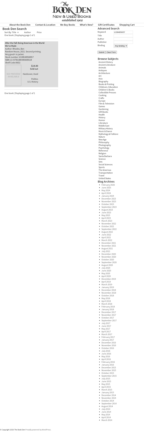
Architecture (104, 73)
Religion (102, 153)
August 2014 (107, 406)
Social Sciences (106, 164)
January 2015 (107, 392)
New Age (102, 139)
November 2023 (108, 201)
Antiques (103, 70)
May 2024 (105, 190)
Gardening (103, 109)
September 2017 (109, 320)
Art (100, 76)
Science (102, 159)
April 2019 (106, 281)
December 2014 (108, 395)
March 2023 (106, 221)
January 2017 (107, 340)
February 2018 (108, 306)
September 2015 (109, 376)
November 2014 (108, 398)
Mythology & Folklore (108, 134)
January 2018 (107, 309)
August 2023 (107, 209)
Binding (101, 45)
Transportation (106, 172)
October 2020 (107, 259)
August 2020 (107, 265)
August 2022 (107, 232)
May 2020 (105, 273)
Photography (105, 145)
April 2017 (106, 331)
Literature (103, 123)
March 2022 (106, 240)
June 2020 (106, 270)
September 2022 (109, 229)
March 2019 (106, 284)
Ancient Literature (107, 65)
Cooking (102, 95)
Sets (100, 161)
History (102, 117)
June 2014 (106, 412)
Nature (102, 137)
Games (102, 106)
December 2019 (108, 279)
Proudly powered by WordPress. (38, 430)
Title (15, 32)
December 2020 (108, 254)
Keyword (102, 32)
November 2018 (108, 292)
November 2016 (108, 345)
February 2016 (108, 362)
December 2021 (108, 243)
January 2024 (107, 196)
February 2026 (108, 185)
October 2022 (107, 226)
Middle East (104, 125)
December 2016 (108, 342)
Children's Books (106, 89)
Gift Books (103, 112)
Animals (102, 67)
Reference (103, 150)
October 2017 (107, 317)
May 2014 (105, 414)
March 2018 (106, 304)
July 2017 (105, 323)
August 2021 (107, 248)
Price (39, 32)
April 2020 (106, 276)
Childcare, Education (108, 87)
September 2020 (109, 262)
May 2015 (105, 384)
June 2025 (106, 187)
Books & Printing (106, 84)
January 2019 (107, 287)
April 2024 (106, 193)
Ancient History (106, 62)
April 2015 (106, 387)
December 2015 (108, 367)
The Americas (105, 170)
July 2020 (105, 268)
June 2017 (106, 326)
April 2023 (106, 218)
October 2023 (107, 204)
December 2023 (108, 198)
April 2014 (106, 417)
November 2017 (108, 315)
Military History (106, 128)
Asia (100, 78)
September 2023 (109, 207)
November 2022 (108, 223)
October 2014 (107, 400)
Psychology (104, 148)
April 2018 (106, 301)
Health (102, 114)
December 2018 (108, 290)
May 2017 (105, 328)
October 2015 (107, 373)
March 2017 (106, 334)
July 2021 (105, 251)
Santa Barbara (105, 156)
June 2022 (106, 234)
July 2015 (105, 378)
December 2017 (108, 312)
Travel (101, 175)
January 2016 (107, 364)
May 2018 (105, 298)
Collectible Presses (107, 92)
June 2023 (106, 212)
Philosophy (104, 142)
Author (27, 32)
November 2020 (108, 256)
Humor (102, 120)
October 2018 (107, 295)
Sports (102, 167)
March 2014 (106, 420)
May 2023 (105, 215)
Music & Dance (105, 131)
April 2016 (106, 359)
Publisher (102, 42)
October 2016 (107, 348)
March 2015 (106, 389)
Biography (103, 81)
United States (105, 178)
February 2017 (108, 337)
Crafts (101, 98)
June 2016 (106, 353)
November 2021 (108, 245)
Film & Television (106, 103)
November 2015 (108, 370)
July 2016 (105, 351)
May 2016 (105, 356)
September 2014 (109, 403)
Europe (102, 101)
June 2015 (106, 381)
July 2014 (105, 409)
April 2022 (106, 237)
